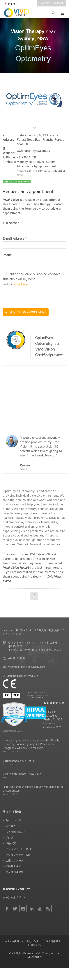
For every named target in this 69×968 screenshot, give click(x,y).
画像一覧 (11, 843)
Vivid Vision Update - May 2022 (22, 774)
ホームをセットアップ (51, 3)
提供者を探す (13, 866)
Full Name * (11, 223)
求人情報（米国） (16, 832)
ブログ (9, 837)
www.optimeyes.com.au (33, 150)
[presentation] (31, 297)
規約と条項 (32, 941)
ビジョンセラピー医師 (18, 849)
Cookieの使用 (11, 941)
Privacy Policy (20, 283)
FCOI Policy (34, 945)
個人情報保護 (53, 941)
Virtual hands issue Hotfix (19, 761)
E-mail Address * (14, 238)
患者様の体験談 (15, 872)
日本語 (9, 3)
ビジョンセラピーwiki (18, 855)
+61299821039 (27, 157)
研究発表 (11, 826)
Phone (7, 255)
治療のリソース (15, 860)
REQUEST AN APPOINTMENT (25, 312)
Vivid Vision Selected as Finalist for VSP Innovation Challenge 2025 (52, 719)
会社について (13, 820)
